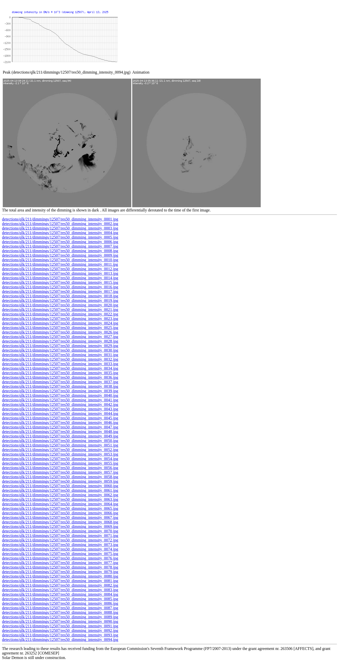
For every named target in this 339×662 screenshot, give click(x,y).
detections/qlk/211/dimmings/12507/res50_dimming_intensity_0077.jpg (60, 563)
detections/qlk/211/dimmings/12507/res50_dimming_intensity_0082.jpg (60, 585)
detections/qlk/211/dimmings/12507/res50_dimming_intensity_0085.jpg (60, 599)
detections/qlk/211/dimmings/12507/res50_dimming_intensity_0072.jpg (60, 540)
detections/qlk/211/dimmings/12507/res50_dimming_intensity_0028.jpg (60, 341)
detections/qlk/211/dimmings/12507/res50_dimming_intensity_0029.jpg (60, 346)
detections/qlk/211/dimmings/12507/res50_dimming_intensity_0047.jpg (60, 427)
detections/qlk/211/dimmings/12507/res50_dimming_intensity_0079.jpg (60, 572)
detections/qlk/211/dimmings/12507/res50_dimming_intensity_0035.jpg (60, 373)
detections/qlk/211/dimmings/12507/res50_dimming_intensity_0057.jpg (60, 472)
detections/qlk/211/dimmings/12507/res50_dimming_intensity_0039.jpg (60, 391)
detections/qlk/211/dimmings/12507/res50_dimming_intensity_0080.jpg (60, 576)
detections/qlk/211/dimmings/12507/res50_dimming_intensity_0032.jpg (60, 359)
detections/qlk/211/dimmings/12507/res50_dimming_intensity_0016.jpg (60, 287)
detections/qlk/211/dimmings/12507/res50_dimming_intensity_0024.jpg (60, 323)
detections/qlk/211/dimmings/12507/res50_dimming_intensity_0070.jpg (60, 531)
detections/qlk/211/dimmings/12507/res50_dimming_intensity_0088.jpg (60, 612)
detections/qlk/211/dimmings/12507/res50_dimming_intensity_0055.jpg (60, 463)
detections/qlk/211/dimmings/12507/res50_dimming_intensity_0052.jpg (60, 450)
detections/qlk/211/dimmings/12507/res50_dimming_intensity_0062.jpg (60, 495)
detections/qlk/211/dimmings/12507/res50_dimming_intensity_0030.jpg (60, 350)
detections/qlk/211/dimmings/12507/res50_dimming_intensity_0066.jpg (60, 513)
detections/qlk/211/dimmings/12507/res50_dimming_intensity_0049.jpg (60, 436)
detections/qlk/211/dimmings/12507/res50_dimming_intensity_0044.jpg (60, 413)
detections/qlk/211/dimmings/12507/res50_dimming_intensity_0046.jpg (60, 422)
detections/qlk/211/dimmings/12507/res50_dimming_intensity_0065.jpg (60, 508)
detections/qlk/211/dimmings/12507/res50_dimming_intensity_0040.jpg (60, 395)
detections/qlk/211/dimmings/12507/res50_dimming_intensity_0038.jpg (60, 386)
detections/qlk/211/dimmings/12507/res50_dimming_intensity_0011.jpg (60, 264)
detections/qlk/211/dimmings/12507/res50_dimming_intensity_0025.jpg (60, 327)
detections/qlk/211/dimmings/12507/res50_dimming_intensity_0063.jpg (60, 499)
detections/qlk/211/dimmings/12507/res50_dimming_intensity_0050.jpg (60, 440)
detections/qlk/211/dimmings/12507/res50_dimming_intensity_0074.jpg (60, 549)
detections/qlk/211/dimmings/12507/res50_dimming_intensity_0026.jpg (60, 332)
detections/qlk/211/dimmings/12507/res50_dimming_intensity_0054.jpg (60, 459)
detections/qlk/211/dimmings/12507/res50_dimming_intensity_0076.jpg (60, 558)
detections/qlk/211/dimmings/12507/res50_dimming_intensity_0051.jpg (60, 445)
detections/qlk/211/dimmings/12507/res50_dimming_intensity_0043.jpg (60, 409)
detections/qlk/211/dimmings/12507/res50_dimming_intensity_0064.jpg (60, 504)
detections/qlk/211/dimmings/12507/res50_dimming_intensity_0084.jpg (60, 594)
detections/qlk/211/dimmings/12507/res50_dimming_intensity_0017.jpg (60, 291)
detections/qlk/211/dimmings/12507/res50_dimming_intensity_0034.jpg (60, 368)
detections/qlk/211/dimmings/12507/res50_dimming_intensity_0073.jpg (60, 544)
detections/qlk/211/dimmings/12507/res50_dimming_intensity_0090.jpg (60, 621)
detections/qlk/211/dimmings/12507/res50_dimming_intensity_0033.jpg (60, 364)
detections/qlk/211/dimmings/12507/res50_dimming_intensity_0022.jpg (60, 314)
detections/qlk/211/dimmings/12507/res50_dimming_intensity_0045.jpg (60, 418)
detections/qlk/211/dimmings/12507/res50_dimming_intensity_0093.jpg (60, 635)
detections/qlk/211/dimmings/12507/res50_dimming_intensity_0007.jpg (60, 246)
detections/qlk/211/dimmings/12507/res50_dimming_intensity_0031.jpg (60, 355)
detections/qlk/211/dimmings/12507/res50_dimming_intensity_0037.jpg (60, 382)
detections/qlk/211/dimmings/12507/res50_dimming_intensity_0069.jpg (60, 526)
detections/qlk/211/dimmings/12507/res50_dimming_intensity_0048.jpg (60, 431)
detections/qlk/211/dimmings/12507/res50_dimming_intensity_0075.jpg (60, 553)
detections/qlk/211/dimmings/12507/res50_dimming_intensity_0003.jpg (60, 228)
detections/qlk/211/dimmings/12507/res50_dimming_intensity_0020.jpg (60, 305)
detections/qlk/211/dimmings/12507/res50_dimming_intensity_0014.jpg (60, 278)
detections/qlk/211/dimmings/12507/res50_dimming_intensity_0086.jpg (60, 603)
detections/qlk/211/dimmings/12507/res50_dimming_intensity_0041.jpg (60, 400)
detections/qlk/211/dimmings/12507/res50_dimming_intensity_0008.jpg (60, 251)
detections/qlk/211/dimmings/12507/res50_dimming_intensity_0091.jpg (60, 626)
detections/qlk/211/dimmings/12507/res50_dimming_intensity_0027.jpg (60, 337)
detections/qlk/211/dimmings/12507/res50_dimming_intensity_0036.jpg (60, 377)
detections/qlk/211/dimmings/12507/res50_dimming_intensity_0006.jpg (60, 242)
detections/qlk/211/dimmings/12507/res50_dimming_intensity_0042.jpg (60, 404)
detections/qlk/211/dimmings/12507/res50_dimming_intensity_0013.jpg (60, 273)
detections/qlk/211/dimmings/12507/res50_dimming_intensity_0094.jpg (60, 639)
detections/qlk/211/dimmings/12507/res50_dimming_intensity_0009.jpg (60, 255)
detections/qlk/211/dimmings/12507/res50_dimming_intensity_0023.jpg (60, 318)
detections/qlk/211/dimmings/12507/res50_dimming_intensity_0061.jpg (60, 490)
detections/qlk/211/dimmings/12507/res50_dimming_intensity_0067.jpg (60, 517)
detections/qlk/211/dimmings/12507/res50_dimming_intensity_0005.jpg (60, 237)
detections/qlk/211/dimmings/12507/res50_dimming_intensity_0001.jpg (60, 219)
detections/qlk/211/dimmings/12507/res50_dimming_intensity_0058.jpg (60, 477)
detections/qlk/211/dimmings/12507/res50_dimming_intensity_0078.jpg (60, 567)
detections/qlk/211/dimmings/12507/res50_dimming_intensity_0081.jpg (60, 581)
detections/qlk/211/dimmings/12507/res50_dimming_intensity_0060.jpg (60, 486)
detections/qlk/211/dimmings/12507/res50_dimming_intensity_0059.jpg (60, 481)
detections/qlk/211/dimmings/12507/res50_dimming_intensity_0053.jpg (60, 454)
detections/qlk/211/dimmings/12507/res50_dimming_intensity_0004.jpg (60, 233)
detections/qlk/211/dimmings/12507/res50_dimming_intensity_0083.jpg (60, 590)
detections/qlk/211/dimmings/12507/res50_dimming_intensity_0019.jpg (60, 300)
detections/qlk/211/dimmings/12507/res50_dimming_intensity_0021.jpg (60, 309)
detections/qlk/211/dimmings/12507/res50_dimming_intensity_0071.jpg (60, 535)
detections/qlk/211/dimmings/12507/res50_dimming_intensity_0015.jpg (60, 282)
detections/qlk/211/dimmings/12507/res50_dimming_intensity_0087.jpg (60, 608)
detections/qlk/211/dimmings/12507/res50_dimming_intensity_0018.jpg (60, 296)
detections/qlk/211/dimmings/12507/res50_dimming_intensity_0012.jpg (60, 269)
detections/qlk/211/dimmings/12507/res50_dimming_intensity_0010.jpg (60, 260)
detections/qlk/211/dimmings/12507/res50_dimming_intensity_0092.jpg (60, 630)
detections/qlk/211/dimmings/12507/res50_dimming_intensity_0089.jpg (60, 617)
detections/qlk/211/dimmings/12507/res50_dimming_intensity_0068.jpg (60, 522)
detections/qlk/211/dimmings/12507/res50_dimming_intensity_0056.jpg (60, 468)
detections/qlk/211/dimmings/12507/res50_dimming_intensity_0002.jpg (60, 224)
